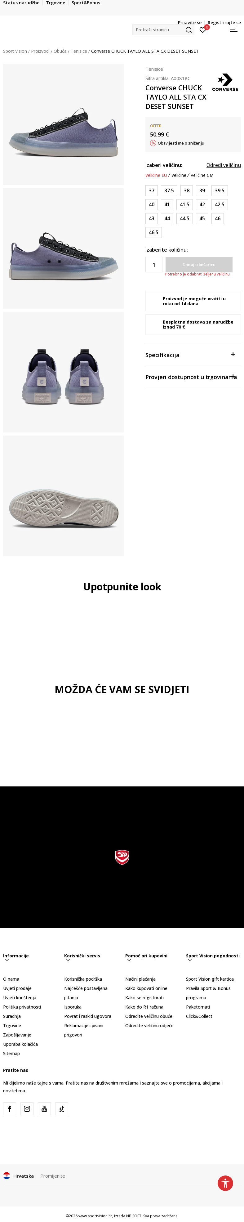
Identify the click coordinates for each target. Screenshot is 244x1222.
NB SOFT (133, 1216)
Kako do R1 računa (144, 1007)
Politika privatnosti (22, 1007)
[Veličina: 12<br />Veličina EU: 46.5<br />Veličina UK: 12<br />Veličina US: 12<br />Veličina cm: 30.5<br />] (153, 232)
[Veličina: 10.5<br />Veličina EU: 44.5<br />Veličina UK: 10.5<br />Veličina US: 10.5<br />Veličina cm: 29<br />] (184, 218)
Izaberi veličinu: (163, 165)
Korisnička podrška (83, 979)
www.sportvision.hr (95, 1216)
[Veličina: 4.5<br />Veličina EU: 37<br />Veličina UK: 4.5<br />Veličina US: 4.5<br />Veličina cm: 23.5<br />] (151, 190)
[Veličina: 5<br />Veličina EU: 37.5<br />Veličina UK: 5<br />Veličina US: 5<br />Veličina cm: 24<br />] (169, 190)
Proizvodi (40, 51)
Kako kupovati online (146, 988)
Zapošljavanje (17, 1035)
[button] (163, 29)
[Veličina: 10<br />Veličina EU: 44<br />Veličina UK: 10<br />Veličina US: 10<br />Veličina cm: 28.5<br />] (167, 218)
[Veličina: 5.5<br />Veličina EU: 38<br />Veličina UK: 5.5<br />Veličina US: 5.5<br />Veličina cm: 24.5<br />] (186, 190)
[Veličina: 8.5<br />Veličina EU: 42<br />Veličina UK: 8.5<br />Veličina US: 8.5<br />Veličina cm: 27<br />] (202, 204)
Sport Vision (15, 51)
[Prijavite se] (203, 29)
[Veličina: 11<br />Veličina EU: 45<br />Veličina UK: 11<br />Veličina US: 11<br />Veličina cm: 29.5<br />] (202, 218)
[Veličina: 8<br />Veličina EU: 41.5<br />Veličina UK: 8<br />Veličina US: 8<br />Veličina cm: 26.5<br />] (184, 204)
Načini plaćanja (140, 979)
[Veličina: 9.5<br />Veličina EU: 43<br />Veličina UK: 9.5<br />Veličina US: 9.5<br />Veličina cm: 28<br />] (151, 218)
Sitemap (11, 1053)
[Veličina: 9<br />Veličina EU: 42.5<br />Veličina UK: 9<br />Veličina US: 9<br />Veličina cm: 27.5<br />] (219, 204)
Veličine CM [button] (202, 175)
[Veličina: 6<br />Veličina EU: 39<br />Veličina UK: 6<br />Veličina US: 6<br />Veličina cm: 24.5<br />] (202, 190)
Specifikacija (190, 354)
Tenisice (79, 51)
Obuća (60, 51)
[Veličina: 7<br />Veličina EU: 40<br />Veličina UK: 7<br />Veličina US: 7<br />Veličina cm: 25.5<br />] (151, 204)
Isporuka (73, 1007)
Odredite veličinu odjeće (149, 1025)
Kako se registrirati (144, 997)
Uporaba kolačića (20, 1044)
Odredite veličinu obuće (148, 1016)
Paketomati (198, 1007)
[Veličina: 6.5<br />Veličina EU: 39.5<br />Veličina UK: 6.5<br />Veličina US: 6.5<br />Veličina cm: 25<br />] (219, 190)
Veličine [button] (178, 175)
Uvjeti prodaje (17, 988)
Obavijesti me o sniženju (181, 143)
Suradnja (12, 1016)
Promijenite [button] (52, 1176)
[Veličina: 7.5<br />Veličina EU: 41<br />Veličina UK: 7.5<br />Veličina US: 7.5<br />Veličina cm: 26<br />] (167, 204)
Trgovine (12, 1025)
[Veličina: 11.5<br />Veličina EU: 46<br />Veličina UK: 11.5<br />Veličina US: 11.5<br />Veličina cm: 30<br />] (217, 218)
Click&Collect (199, 1016)
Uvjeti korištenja (19, 997)
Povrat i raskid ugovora (87, 1016)
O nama (11, 979)
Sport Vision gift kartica (210, 979)
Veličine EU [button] (156, 175)
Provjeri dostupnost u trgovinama (191, 376)
